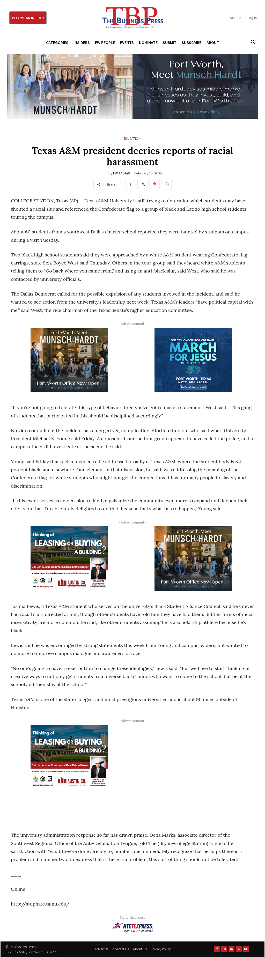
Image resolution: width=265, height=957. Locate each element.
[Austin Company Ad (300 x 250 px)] (69, 558)
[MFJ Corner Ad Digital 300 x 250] (193, 360)
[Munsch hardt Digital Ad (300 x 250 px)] (69, 360)
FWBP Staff (121, 173)
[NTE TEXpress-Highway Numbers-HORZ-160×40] (132, 927)
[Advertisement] (193, 772)
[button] (251, 42)
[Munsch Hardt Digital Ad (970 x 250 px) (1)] (132, 86)
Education (132, 138)
